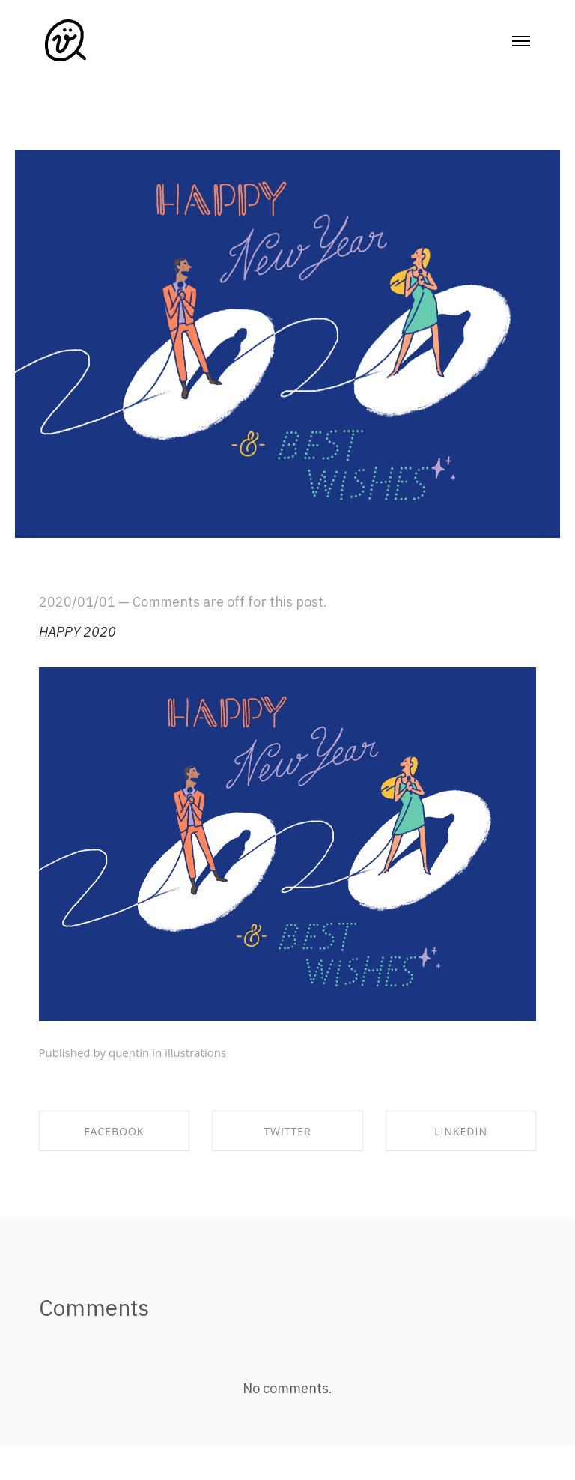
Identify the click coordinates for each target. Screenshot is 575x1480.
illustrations (195, 1052)
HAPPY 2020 (77, 631)
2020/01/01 (77, 601)
